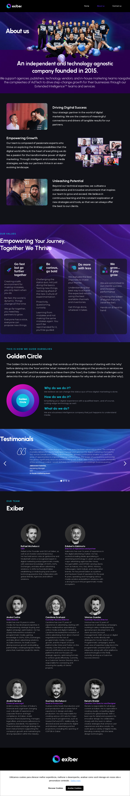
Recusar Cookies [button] (55, 788)
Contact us (117, 6)
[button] (5, 463)
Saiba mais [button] (76, 781)
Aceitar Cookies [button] (74, 788)
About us (101, 6)
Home (86, 6)
